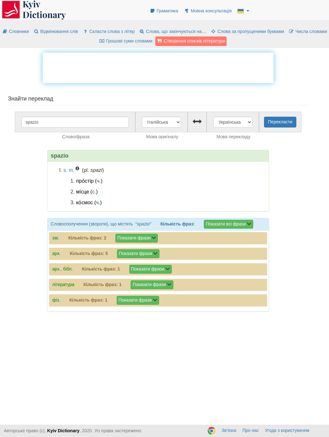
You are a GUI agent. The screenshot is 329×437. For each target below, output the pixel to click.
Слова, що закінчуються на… (172, 31)
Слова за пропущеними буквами (247, 31)
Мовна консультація (208, 10)
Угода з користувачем (287, 430)
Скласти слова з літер (108, 31)
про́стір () (89, 181)
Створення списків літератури (191, 40)
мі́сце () (87, 191)
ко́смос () (89, 202)
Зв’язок (229, 430)
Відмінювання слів (55, 31)
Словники (15, 31)
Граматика (164, 10)
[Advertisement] (158, 67)
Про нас (250, 430)
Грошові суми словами (126, 40)
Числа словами (307, 31)
